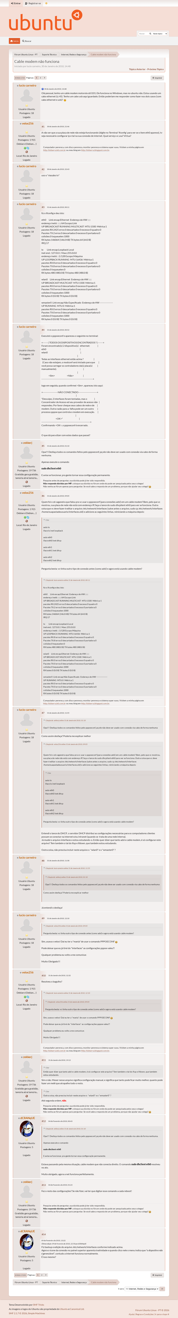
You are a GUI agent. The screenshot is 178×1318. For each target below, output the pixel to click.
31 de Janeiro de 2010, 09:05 (58, 496)
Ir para (121, 1289)
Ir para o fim (20, 78)
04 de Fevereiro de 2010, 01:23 (60, 1185)
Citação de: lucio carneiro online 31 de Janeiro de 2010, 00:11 (68, 580)
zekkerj (27, 442)
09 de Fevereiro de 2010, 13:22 (53, 1240)
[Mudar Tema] (46, 3)
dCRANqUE (27, 1118)
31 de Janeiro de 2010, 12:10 (58, 918)
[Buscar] (150, 34)
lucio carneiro (27, 85)
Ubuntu (64, 1309)
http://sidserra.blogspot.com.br (95, 150)
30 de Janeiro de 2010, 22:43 (58, 169)
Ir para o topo (20, 1275)
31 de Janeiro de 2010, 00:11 (58, 207)
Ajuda (131, 1314)
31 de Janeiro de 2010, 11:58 (58, 861)
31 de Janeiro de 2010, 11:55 (58, 713)
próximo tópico (155, 69)
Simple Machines (36, 1313)
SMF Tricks (38, 1304)
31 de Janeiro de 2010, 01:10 (58, 446)
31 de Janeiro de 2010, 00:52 (58, 330)
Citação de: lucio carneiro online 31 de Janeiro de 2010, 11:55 (68, 868)
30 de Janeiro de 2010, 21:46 (58, 126)
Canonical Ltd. (77, 1309)
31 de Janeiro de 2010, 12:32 (59, 975)
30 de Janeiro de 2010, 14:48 (55, 89)
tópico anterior (137, 69)
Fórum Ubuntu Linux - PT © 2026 (152, 1310)
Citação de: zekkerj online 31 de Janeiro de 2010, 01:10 (66, 720)
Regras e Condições (145, 1314)
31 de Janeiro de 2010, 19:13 (59, 1060)
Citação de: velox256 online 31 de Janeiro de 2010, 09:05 (66, 744)
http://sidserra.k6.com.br (54, 150)
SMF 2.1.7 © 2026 (18, 1313)
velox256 (27, 123)
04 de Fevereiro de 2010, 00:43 (60, 1121)
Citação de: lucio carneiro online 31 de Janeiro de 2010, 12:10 (68, 993)
